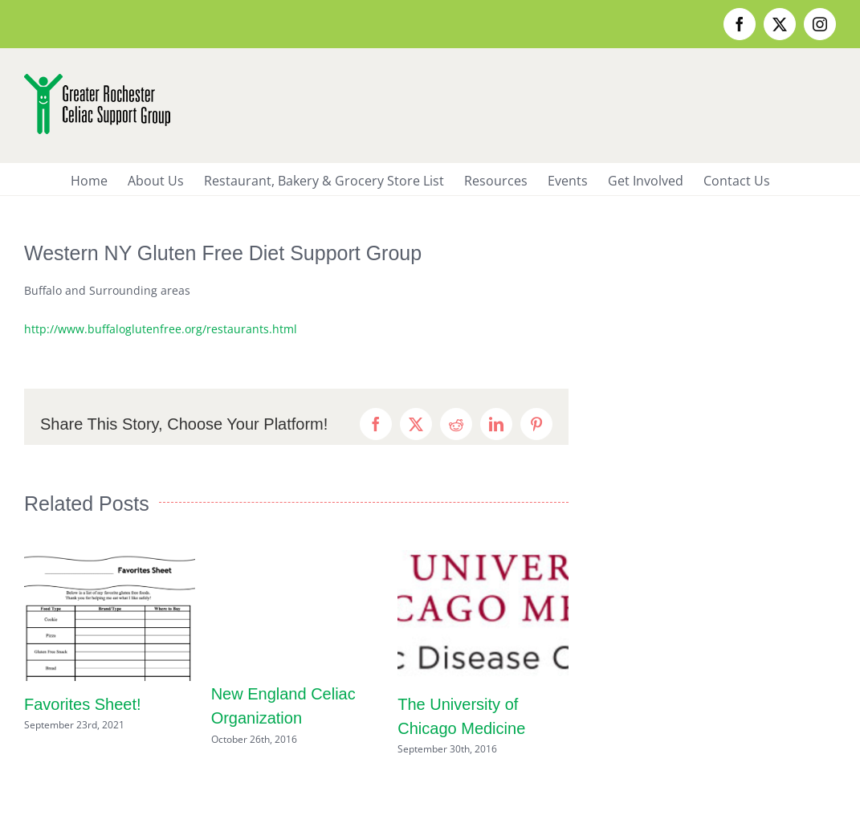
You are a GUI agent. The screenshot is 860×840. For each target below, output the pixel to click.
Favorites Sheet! (82, 704)
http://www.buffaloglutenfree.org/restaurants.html (160, 328)
